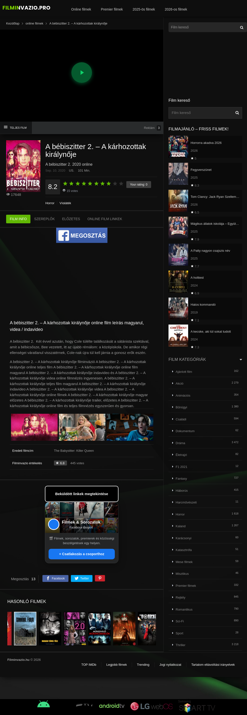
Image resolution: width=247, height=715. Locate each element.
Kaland (180, 526)
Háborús (182, 490)
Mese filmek (184, 562)
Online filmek (81, 9)
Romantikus (184, 609)
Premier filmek (112, 9)
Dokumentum (185, 431)
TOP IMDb (88, 664)
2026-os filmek (176, 9)
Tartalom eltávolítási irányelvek (213, 664)
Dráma (180, 443)
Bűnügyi (181, 407)
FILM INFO (18, 219)
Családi (181, 419)
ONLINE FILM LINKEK (104, 219)
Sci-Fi (180, 621)
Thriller (180, 645)
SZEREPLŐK (44, 219)
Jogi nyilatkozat (170, 664)
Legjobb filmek (116, 664)
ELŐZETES (71, 219)
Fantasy (181, 478)
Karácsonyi (183, 538)
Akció (179, 383)
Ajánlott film (184, 372)
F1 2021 (181, 467)
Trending (143, 664)
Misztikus (182, 574)
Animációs (183, 395)
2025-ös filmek (144, 9)
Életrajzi (181, 455)
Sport (179, 633)
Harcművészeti (186, 502)
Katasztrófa (184, 550)
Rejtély (180, 597)
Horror (49, 203)
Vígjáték (65, 203)
